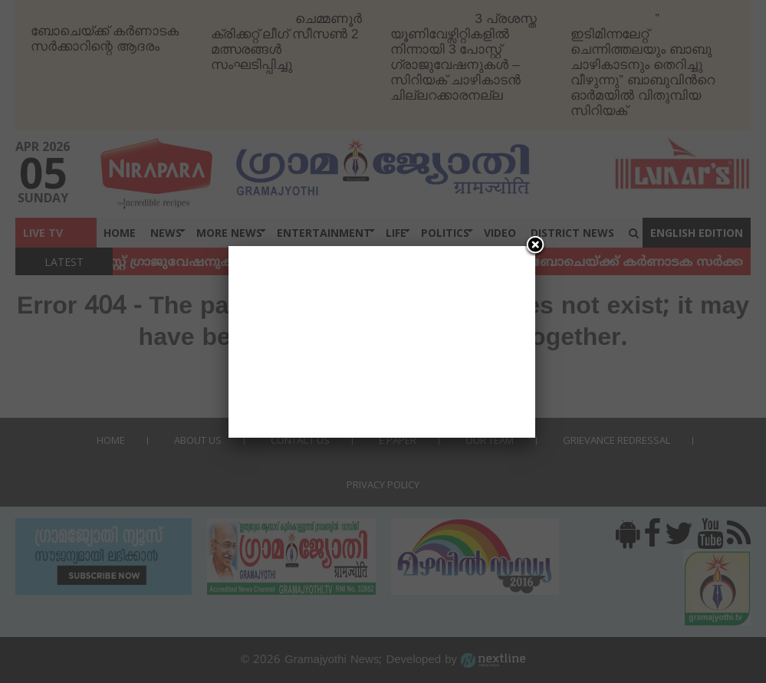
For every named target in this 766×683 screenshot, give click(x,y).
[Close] (535, 246)
